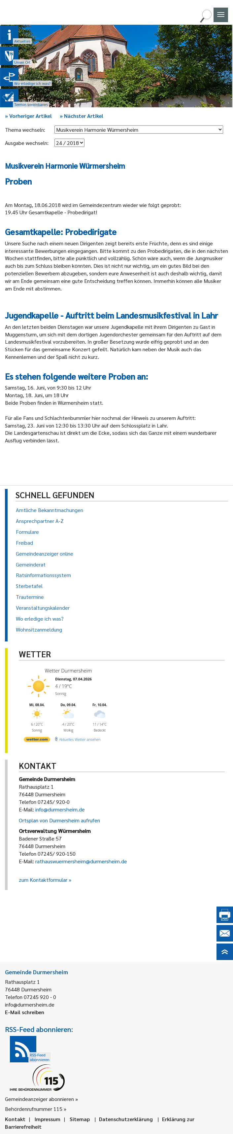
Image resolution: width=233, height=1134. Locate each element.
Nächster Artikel (81, 115)
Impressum (47, 1119)
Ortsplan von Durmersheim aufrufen (59, 820)
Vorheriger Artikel (28, 115)
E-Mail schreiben (24, 1012)
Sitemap (80, 1119)
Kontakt (15, 1119)
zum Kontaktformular (43, 879)
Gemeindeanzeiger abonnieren (39, 1098)
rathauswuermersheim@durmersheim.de (81, 861)
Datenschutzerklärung (126, 1119)
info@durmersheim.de (60, 809)
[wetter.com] (37, 740)
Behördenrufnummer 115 (33, 1108)
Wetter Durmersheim (68, 670)
